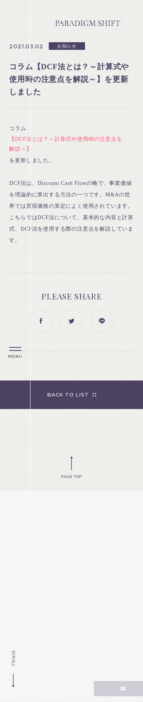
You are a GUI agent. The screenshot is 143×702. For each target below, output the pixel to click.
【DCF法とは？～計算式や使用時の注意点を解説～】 (65, 144)
